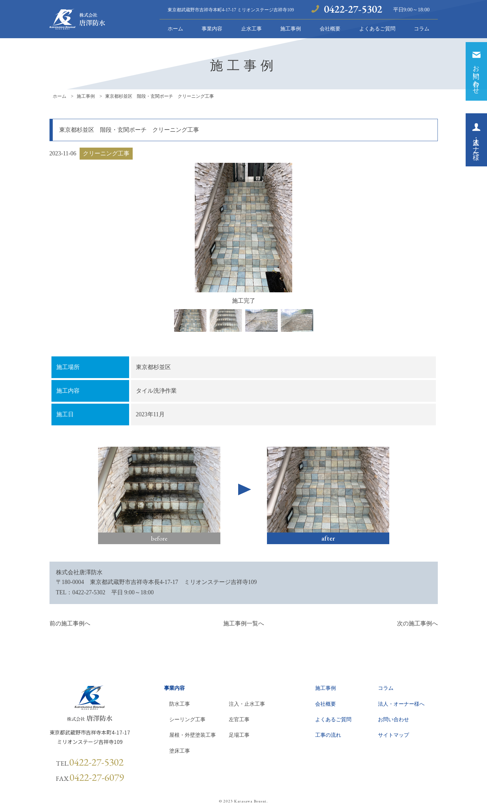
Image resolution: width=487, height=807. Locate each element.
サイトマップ (393, 735)
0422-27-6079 (97, 777)
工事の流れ (328, 735)
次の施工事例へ (417, 623)
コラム (421, 28)
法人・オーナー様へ (401, 704)
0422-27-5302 (353, 9)
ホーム (175, 28)
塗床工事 (179, 751)
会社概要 (330, 28)
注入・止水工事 (247, 704)
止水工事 (251, 28)
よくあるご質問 (377, 28)
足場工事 (239, 735)
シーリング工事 (187, 719)
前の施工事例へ (70, 623)
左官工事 (239, 719)
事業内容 (212, 28)
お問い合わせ (393, 719)
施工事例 (290, 28)
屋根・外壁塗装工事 (192, 735)
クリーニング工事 (106, 153)
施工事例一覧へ (243, 623)
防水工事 (179, 704)
